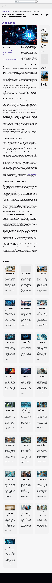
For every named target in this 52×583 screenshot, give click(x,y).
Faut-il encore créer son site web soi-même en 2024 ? (44, 66)
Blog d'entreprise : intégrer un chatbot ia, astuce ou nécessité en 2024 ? (44, 48)
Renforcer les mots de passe (8, 50)
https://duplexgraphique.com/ (32, 174)
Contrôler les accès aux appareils (9, 57)
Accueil (3, 11)
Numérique (8, 11)
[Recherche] (24, 2)
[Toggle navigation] (3, 6)
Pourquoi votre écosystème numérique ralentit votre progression (44, 84)
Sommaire (7, 47)
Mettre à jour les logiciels (7, 52)
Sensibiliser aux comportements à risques (10, 59)
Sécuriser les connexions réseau (9, 54)
